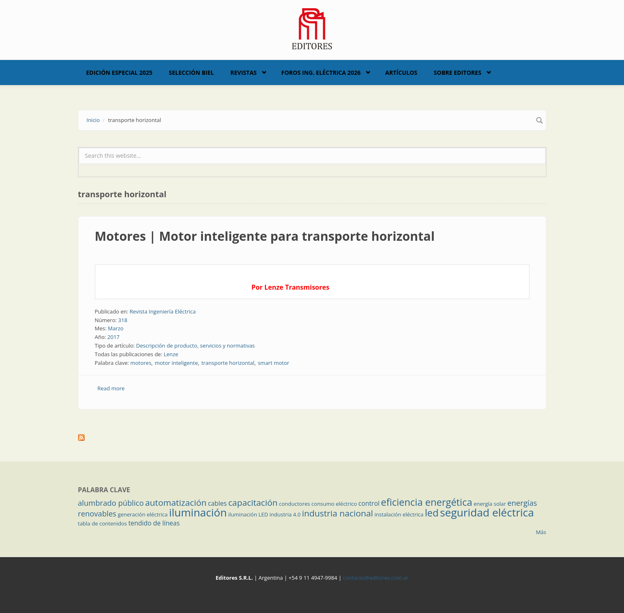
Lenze (170, 354)
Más (541, 532)
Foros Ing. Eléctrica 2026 (321, 72)
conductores (294, 503)
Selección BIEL (191, 72)
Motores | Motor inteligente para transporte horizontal (265, 236)
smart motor (273, 362)
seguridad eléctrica (487, 512)
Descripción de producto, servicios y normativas (195, 345)
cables (217, 503)
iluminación (198, 512)
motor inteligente (176, 362)
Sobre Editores (457, 72)
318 (122, 320)
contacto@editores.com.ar (375, 577)
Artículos (401, 72)
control (369, 503)
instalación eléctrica (399, 514)
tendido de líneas (154, 523)
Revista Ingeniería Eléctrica (162, 311)
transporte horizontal (227, 362)
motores (140, 362)
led (431, 512)
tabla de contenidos (102, 523)
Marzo (115, 328)
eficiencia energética (426, 502)
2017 (113, 337)
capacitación (252, 502)
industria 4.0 (285, 514)
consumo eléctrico (334, 503)
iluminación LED (248, 514)
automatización (176, 502)
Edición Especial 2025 (119, 72)
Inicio (93, 120)
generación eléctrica (142, 514)
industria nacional (337, 513)
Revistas (243, 72)
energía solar (490, 503)
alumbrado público (111, 503)
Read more (110, 388)
